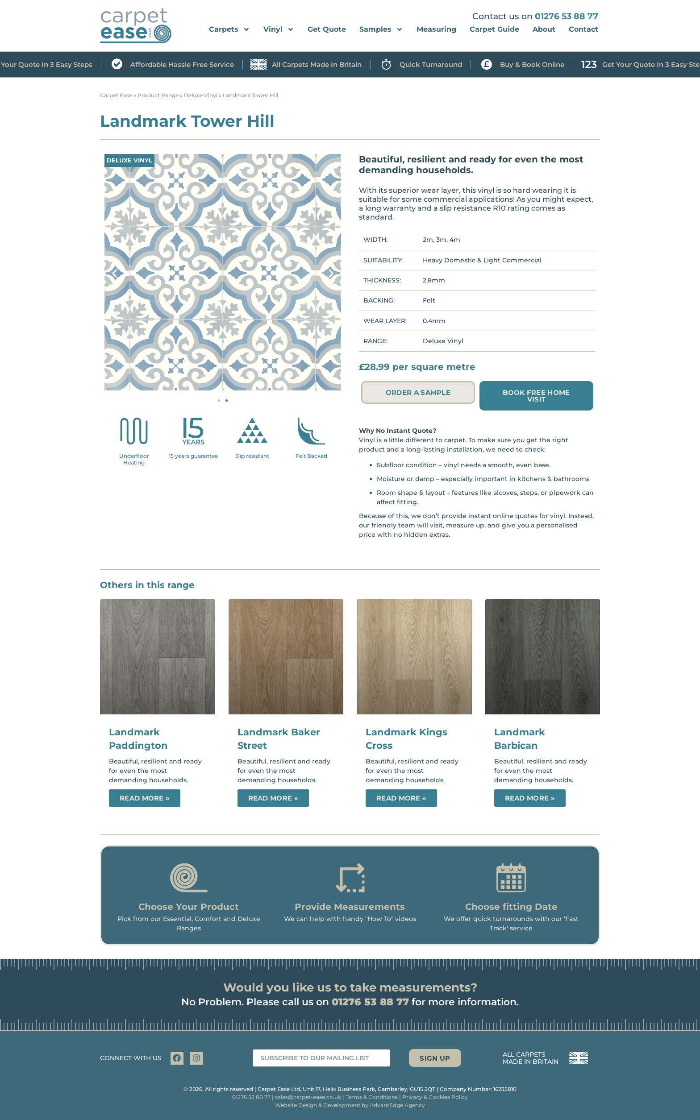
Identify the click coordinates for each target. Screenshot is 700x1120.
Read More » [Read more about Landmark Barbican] (530, 798)
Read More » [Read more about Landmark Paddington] (145, 798)
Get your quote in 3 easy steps (53, 65)
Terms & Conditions (372, 1097)
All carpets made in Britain (330, 65)
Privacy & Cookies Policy (435, 1097)
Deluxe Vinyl (200, 95)
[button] (114, 273)
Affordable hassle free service (196, 65)
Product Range (158, 95)
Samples (381, 29)
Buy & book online (546, 65)
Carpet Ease (116, 95)
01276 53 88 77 (566, 16)
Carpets (229, 29)
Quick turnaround (444, 65)
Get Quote (327, 29)
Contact (583, 29)
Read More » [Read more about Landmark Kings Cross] (401, 798)
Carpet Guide (494, 29)
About (544, 29)
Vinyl (278, 29)
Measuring (436, 29)
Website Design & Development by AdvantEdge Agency (350, 1105)
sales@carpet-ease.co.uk (308, 1097)
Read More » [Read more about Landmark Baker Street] (273, 798)
